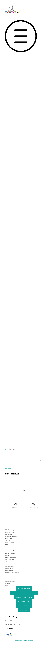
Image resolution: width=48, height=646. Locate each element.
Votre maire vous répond (10, 550)
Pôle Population (8, 534)
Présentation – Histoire (10, 553)
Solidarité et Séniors (9, 570)
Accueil (6, 449)
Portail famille (8, 578)
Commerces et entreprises (10, 563)
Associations (7, 565)
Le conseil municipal (9, 530)
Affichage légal (24, 610)
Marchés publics (8, 538)
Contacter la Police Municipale (24, 597)
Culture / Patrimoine (9, 559)
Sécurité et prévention (9, 542)
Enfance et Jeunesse (9, 568)
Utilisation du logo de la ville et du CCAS (13, 548)
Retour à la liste (8, 468)
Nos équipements (8, 576)
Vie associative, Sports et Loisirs (12, 572)
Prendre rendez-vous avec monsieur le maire (24, 593)
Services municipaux (9, 532)
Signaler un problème (24, 588)
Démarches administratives (11, 536)
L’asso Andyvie (8, 579)
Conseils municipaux (24, 606)
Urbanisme (7, 540)
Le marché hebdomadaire (10, 557)
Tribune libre (7, 546)
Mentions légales (18, 640)
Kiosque (6, 544)
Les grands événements (10, 561)
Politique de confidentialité (28, 640)
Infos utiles (7, 583)
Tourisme (7, 555)
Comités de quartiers (24, 601)
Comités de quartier (9, 574)
